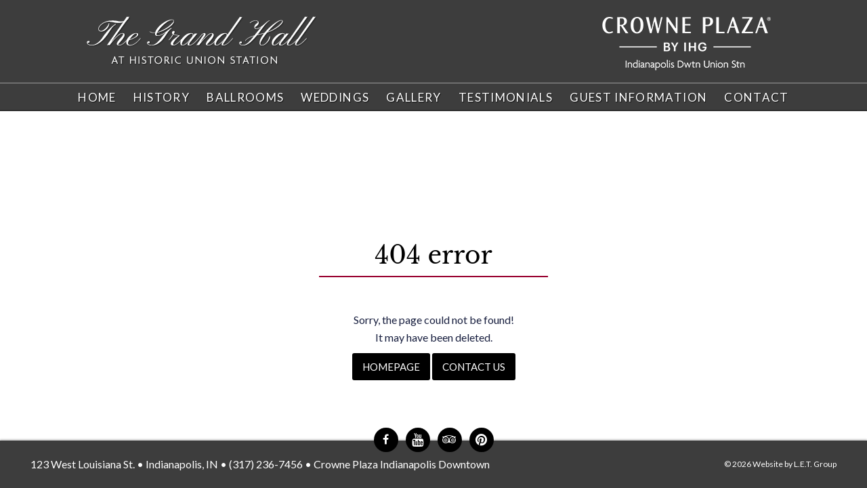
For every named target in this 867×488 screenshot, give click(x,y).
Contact (756, 97)
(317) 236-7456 (266, 464)
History (161, 97)
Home (97, 97)
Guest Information (638, 97)
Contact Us (473, 367)
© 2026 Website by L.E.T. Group (780, 464)
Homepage (391, 367)
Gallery (414, 97)
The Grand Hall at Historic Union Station (202, 41)
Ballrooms (245, 97)
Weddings (335, 97)
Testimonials (506, 97)
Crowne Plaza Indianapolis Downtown (402, 464)
